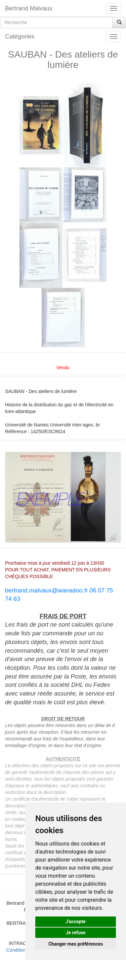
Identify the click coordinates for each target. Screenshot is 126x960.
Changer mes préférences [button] (75, 944)
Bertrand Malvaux (28, 8)
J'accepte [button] (76, 921)
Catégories (19, 36)
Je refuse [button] (75, 932)
